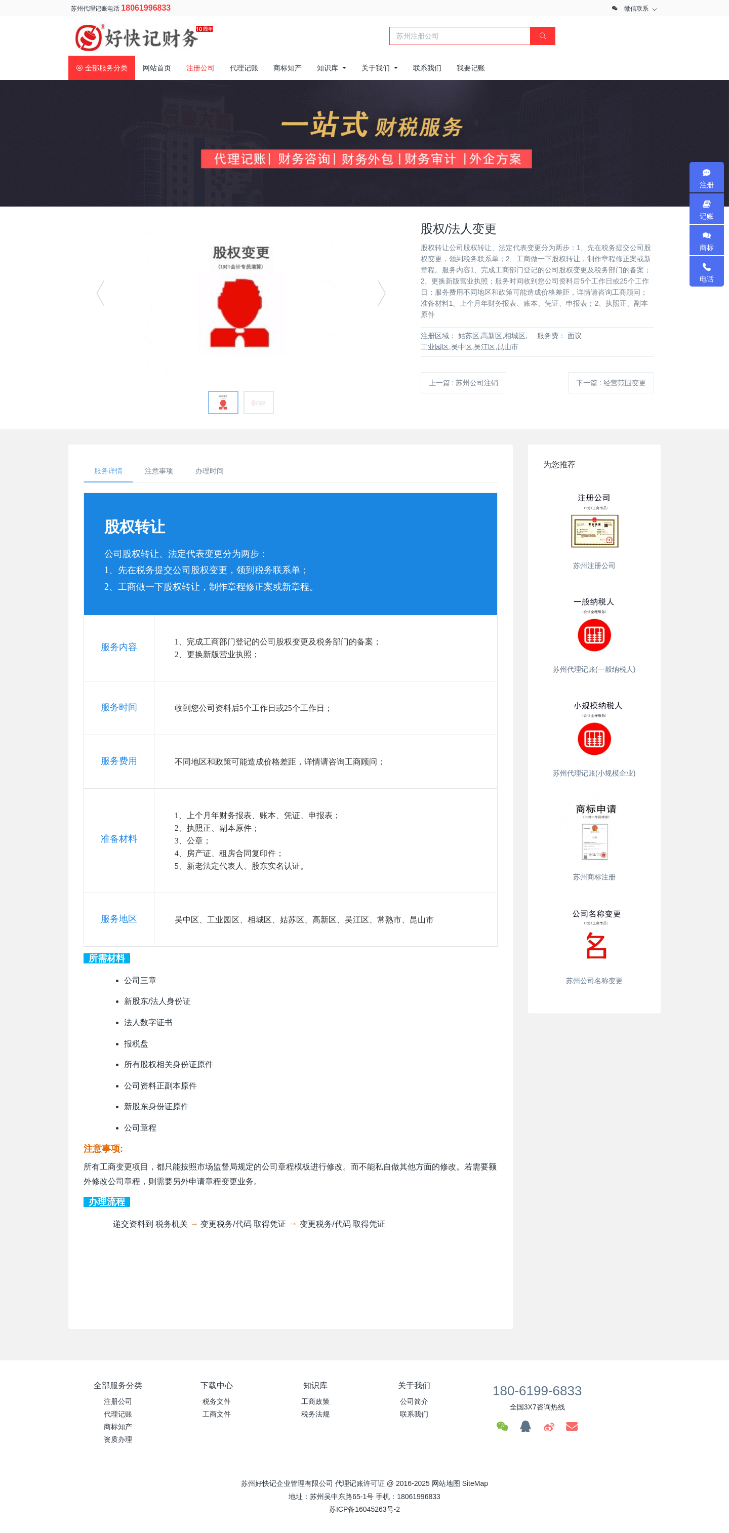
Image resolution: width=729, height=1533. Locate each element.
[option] (241, 298)
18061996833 (146, 8)
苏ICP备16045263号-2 (364, 1509)
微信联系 (636, 8)
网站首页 (157, 68)
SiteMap (475, 1483)
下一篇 (611, 383)
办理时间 (209, 471)
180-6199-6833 (537, 1390)
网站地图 (446, 1483)
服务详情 (108, 471)
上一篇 (464, 383)
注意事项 (159, 471)
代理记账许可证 (360, 1483)
